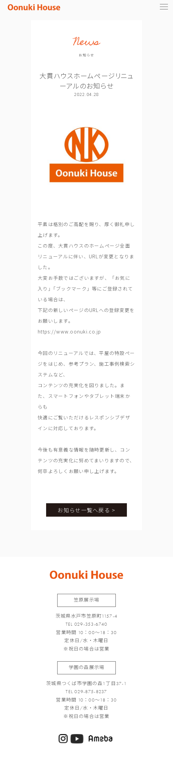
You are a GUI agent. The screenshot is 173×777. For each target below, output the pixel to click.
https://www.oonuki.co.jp (69, 331)
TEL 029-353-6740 (86, 624)
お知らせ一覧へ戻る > (86, 510)
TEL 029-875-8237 (86, 691)
